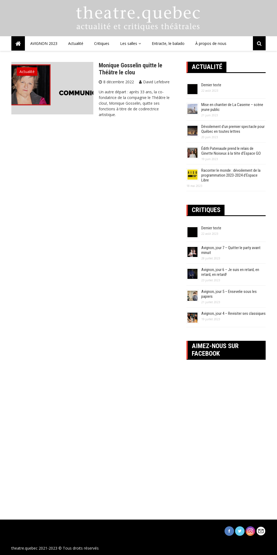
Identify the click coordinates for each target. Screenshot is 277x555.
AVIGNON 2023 (43, 43)
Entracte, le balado (168, 43)
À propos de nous (210, 43)
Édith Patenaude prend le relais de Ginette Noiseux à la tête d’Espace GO (231, 151)
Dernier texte (211, 84)
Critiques (101, 43)
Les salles (128, 43)
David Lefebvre (156, 81)
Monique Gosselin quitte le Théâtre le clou (130, 69)
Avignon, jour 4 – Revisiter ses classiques (233, 313)
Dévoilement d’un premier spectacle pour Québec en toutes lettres (233, 129)
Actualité (75, 43)
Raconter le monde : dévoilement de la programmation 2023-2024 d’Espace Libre (230, 175)
